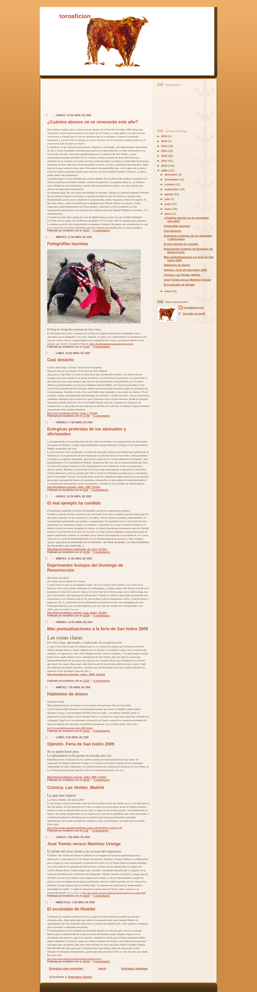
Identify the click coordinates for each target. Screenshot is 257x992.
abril (167, 213)
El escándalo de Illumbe (71, 909)
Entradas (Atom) (80, 977)
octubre (169, 184)
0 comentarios (101, 230)
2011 (164, 160)
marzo (168, 291)
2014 (164, 145)
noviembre (171, 179)
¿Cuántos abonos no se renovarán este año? (92, 122)
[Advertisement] (56, 98)
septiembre (172, 189)
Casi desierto (60, 360)
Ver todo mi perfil (194, 313)
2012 (164, 155)
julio (167, 199)
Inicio (102, 968)
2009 (164, 170)
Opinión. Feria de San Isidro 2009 (80, 744)
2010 (164, 165)
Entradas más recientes (66, 968)
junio (168, 203)
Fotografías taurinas (67, 243)
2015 (164, 141)
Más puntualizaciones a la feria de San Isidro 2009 (97, 629)
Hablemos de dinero (67, 694)
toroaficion (75, 16)
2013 (164, 150)
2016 (164, 136)
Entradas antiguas (134, 968)
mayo (168, 208)
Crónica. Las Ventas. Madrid (75, 787)
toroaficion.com (193, 307)
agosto (169, 194)
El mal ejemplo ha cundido (74, 503)
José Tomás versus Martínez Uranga (84, 844)
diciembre (171, 174)
